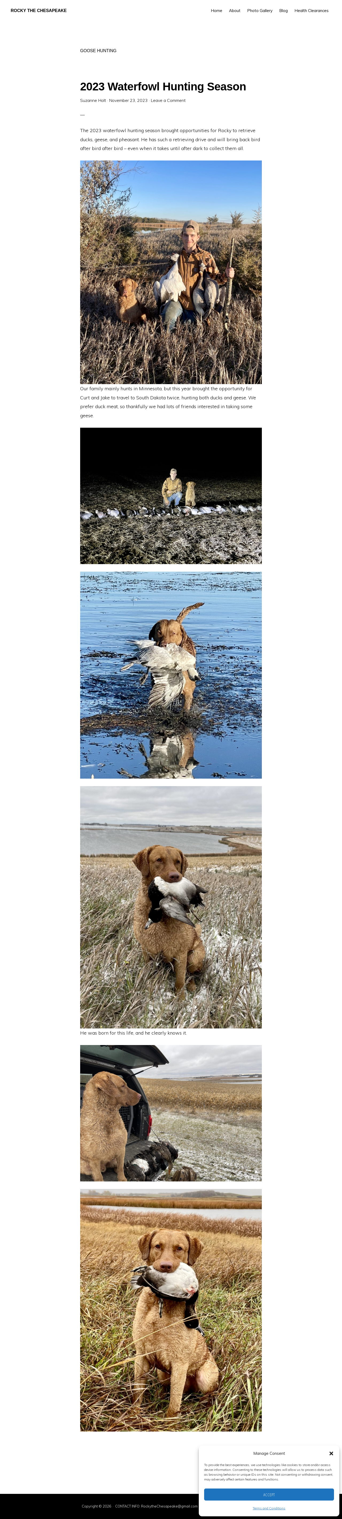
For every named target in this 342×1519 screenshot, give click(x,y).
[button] (331, 1453)
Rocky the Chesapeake (39, 10)
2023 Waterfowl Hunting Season (163, 86)
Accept (269, 1494)
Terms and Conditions (269, 1508)
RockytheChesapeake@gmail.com (169, 1506)
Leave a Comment (168, 100)
